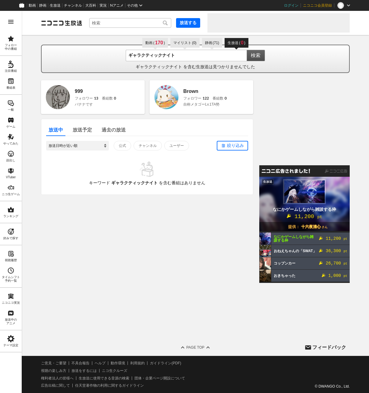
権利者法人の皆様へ (57, 378)
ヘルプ (100, 363)
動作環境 (118, 363)
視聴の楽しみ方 (53, 371)
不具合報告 (80, 363)
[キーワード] (130, 23)
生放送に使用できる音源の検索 (104, 378)
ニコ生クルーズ (114, 370)
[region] (11, 202)
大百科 (90, 5)
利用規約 (137, 363)
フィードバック (329, 347)
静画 (42, 5)
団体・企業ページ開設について (159, 378)
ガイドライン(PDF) (165, 363)
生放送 (55, 5)
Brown (190, 91)
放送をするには (84, 370)
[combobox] (130, 23)
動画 (32, 5)
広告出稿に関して (55, 385)
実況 (103, 5)
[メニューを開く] (11, 22)
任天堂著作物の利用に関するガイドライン (109, 385)
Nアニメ (117, 5)
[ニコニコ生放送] (61, 23)
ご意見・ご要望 (53, 363)
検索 (255, 55)
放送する (188, 22)
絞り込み (235, 145)
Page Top (195, 347)
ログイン (291, 5)
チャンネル (73, 5)
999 (79, 91)
